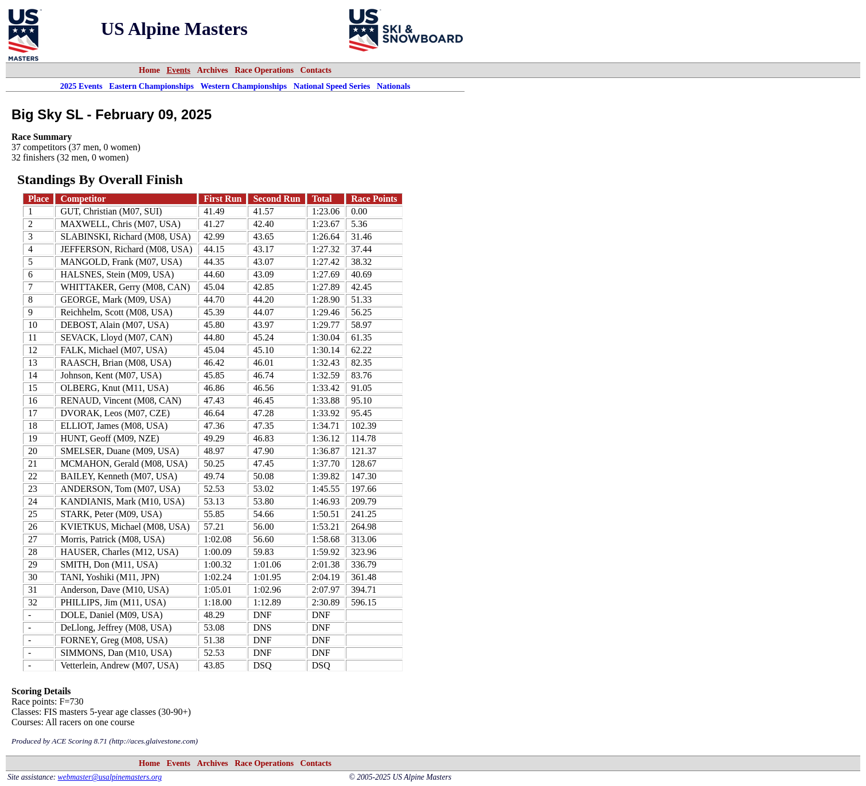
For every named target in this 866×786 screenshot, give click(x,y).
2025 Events (81, 86)
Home (149, 70)
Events (178, 70)
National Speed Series (332, 86)
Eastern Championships (151, 86)
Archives (212, 70)
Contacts (316, 70)
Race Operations (264, 70)
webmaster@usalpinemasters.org (110, 777)
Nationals (393, 86)
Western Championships (243, 86)
